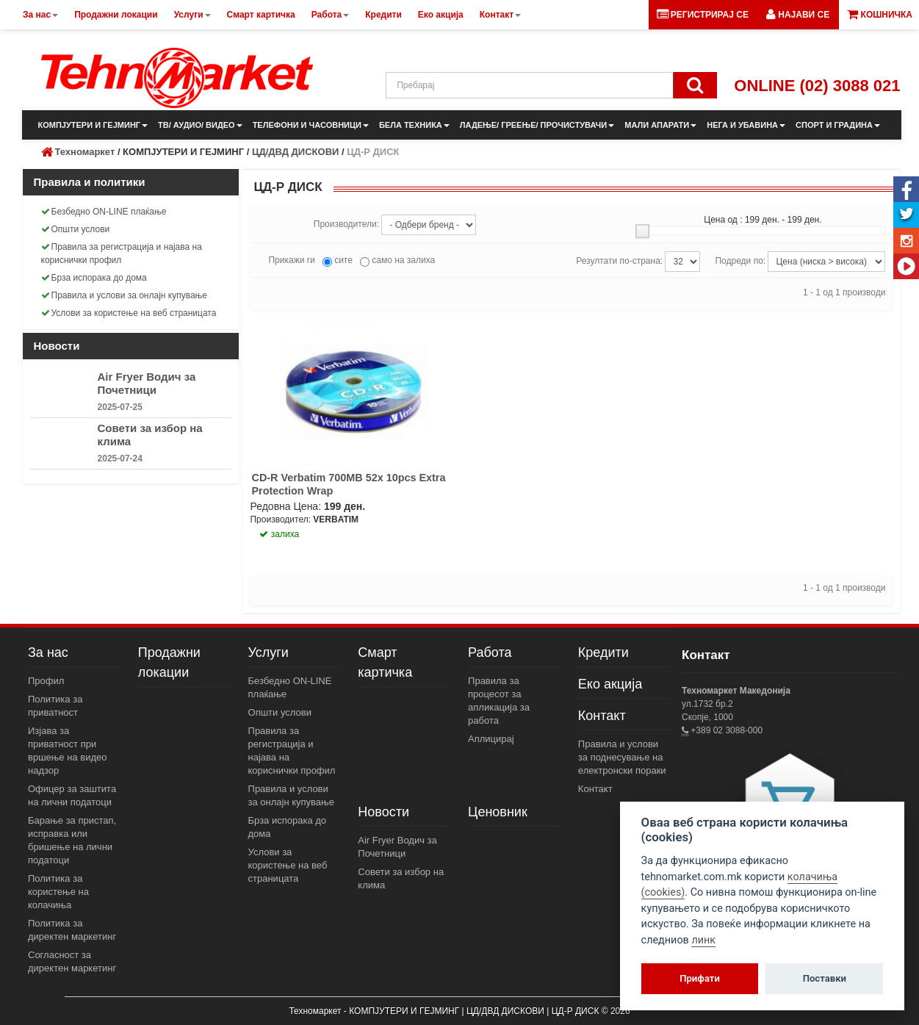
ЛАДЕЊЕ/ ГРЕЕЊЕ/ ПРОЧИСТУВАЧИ (537, 125)
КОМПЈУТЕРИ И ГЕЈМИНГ (93, 125)
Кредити (603, 652)
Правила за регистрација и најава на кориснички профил (121, 253)
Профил (46, 680)
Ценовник (497, 812)
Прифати (700, 978)
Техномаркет (85, 151)
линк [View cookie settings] (703, 940)
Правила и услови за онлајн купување (124, 295)
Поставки (824, 978)
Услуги (268, 652)
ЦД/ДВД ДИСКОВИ (295, 151)
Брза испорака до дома (94, 278)
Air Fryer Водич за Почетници (147, 383)
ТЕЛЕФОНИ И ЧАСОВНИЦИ (311, 125)
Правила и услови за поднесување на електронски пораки (622, 757)
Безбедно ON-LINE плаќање (104, 211)
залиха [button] (279, 534)
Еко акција (610, 684)
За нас (48, 652)
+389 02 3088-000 (725, 730)
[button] (797, 14)
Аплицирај (491, 738)
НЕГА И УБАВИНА (746, 125)
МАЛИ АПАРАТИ (660, 125)
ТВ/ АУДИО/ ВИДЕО (200, 125)
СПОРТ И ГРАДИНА (838, 125)
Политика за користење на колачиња (58, 891)
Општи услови (75, 229)
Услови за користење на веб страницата (129, 313)
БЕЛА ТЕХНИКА (414, 125)
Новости (383, 812)
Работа (489, 652)
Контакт (602, 715)
